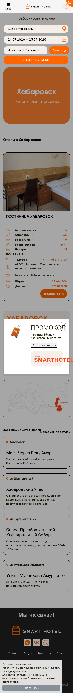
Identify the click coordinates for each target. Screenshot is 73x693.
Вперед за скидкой (44, 345)
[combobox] (36, 29)
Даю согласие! (31, 688)
